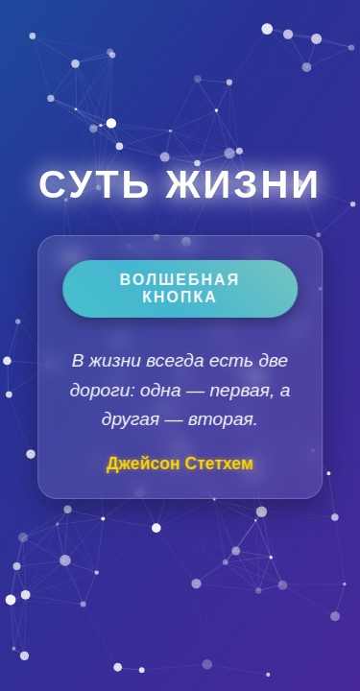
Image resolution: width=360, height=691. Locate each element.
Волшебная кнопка (180, 288)
